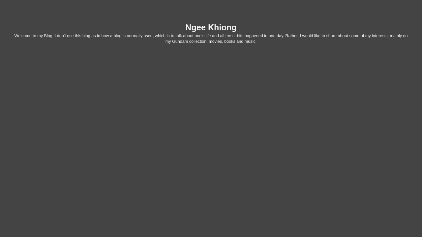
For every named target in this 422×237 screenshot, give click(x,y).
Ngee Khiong (210, 27)
